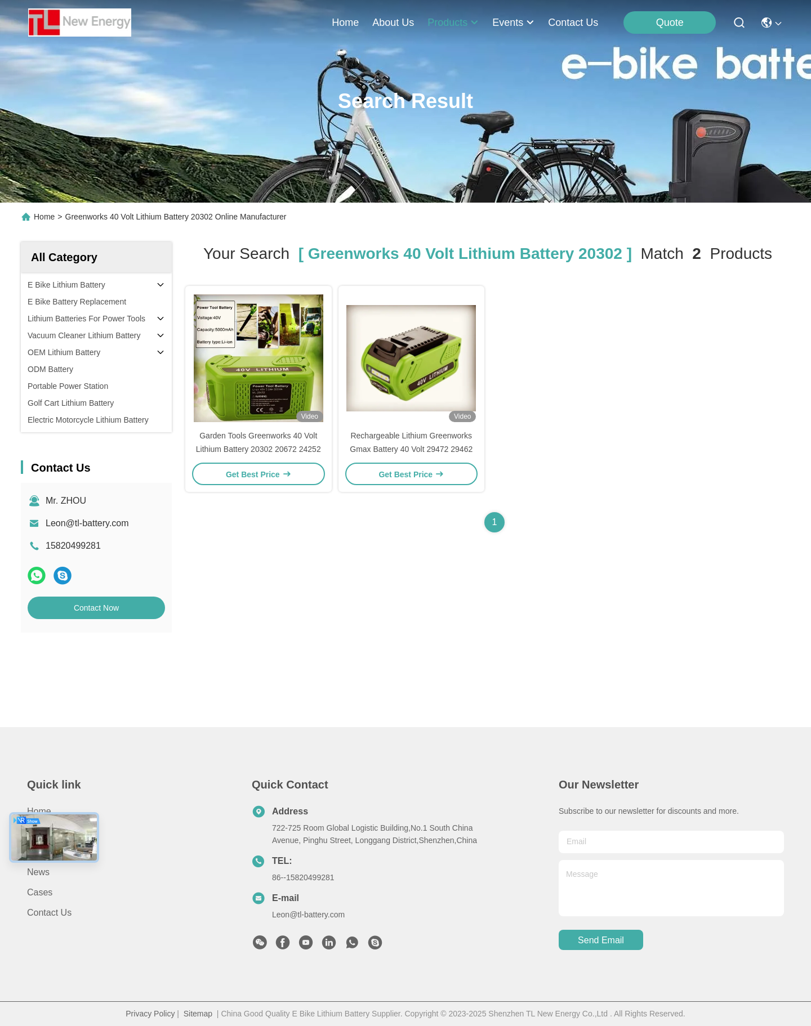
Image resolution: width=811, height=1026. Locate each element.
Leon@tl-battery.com (87, 523)
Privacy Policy (150, 1013)
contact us (573, 22)
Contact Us (49, 912)
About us (45, 831)
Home (345, 22)
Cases (39, 892)
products (453, 22)
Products (45, 852)
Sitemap (198, 1013)
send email (601, 940)
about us (393, 22)
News (38, 872)
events (513, 22)
